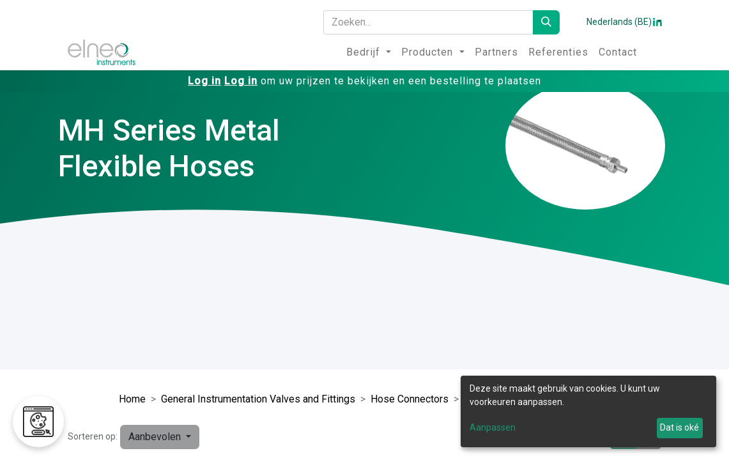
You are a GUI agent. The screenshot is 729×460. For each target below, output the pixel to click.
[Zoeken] (546, 22)
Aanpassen (493, 427)
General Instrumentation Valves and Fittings (258, 399)
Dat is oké (679, 427)
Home (132, 399)
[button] (159, 437)
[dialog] (588, 411)
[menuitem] (368, 52)
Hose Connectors (410, 399)
